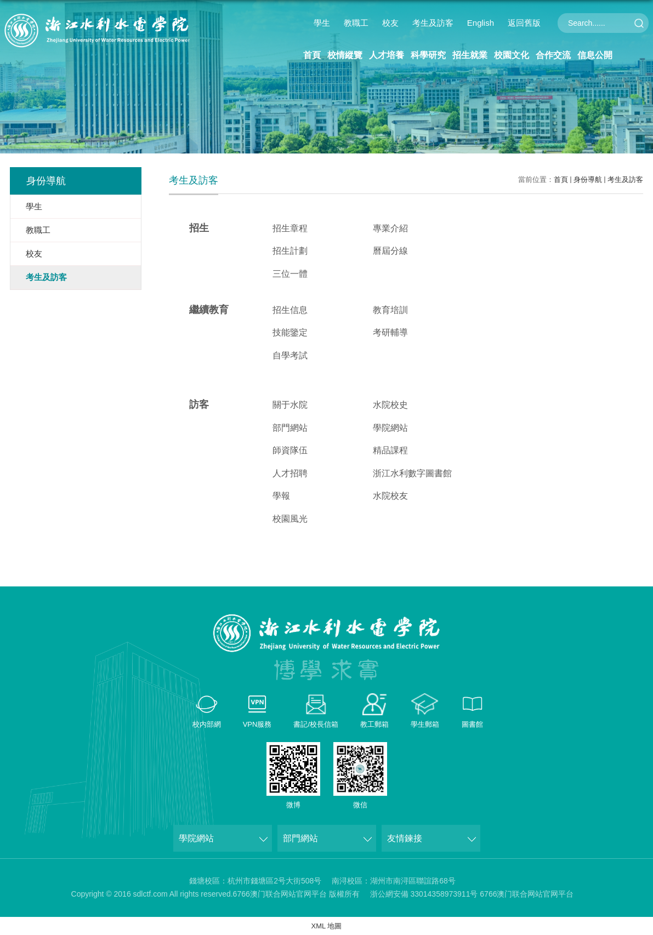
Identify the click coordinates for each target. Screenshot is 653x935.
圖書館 (472, 724)
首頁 (312, 55)
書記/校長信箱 (315, 724)
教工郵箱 (374, 724)
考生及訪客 (432, 22)
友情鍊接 (404, 838)
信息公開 (594, 55)
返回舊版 (524, 22)
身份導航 (587, 179)
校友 (390, 22)
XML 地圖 (326, 926)
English (480, 22)
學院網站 (196, 838)
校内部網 (206, 724)
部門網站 (300, 838)
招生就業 (469, 55)
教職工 (356, 22)
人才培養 (386, 55)
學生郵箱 (425, 724)
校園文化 (511, 55)
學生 (322, 22)
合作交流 (553, 55)
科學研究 (428, 55)
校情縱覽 (344, 55)
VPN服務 (257, 724)
